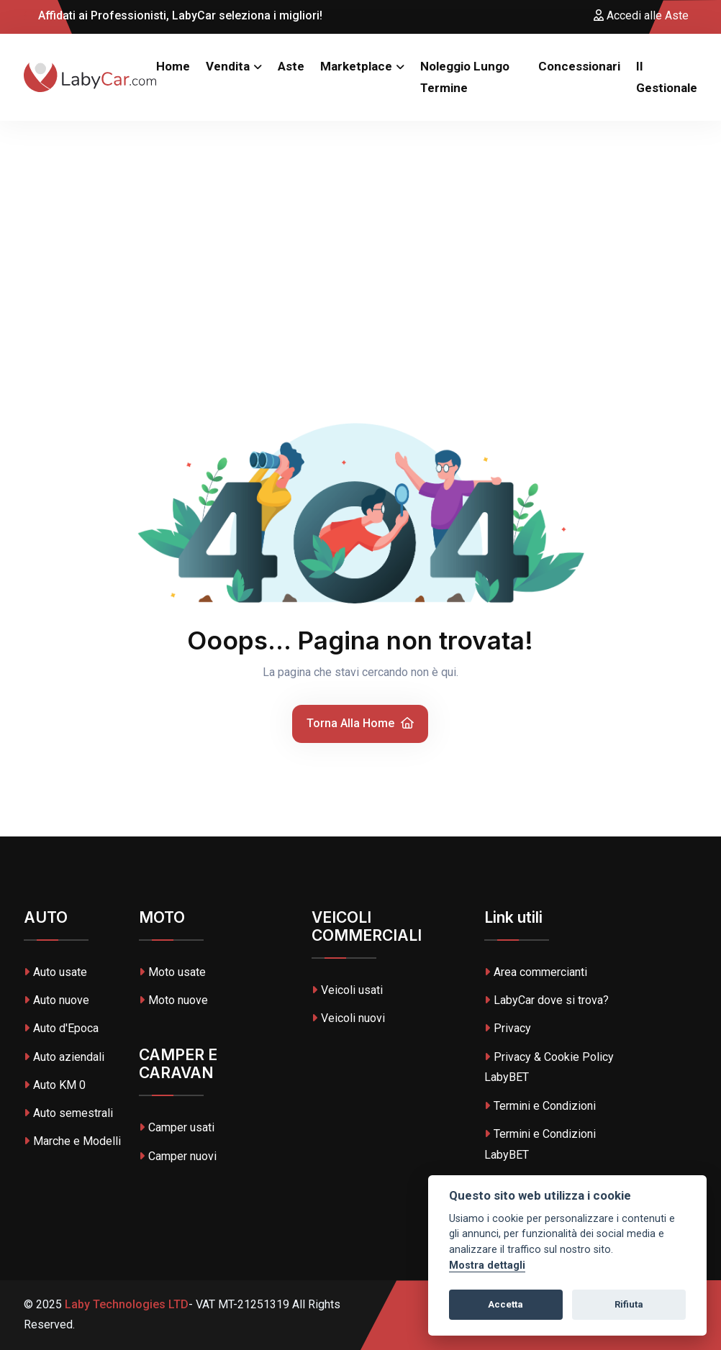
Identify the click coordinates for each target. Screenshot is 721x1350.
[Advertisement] (360, 228)
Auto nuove (56, 1000)
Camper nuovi (178, 1156)
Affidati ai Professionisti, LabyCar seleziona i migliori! (173, 15)
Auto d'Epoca (61, 1028)
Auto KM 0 (55, 1085)
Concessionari (579, 66)
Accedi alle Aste (641, 15)
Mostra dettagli (487, 1265)
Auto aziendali (64, 1057)
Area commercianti (535, 972)
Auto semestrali (68, 1113)
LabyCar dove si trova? (546, 1000)
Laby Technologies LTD (125, 1304)
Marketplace (356, 66)
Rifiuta (629, 1304)
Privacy (507, 1028)
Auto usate (55, 972)
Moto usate (172, 972)
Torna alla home (360, 723)
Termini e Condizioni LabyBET (540, 1144)
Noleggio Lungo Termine (464, 77)
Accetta (505, 1304)
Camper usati (176, 1127)
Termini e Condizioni (540, 1106)
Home (173, 66)
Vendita (228, 66)
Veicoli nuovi (348, 1018)
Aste (291, 66)
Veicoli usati (347, 990)
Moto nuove (173, 1000)
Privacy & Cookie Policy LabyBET (549, 1067)
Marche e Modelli (72, 1141)
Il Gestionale (666, 77)
